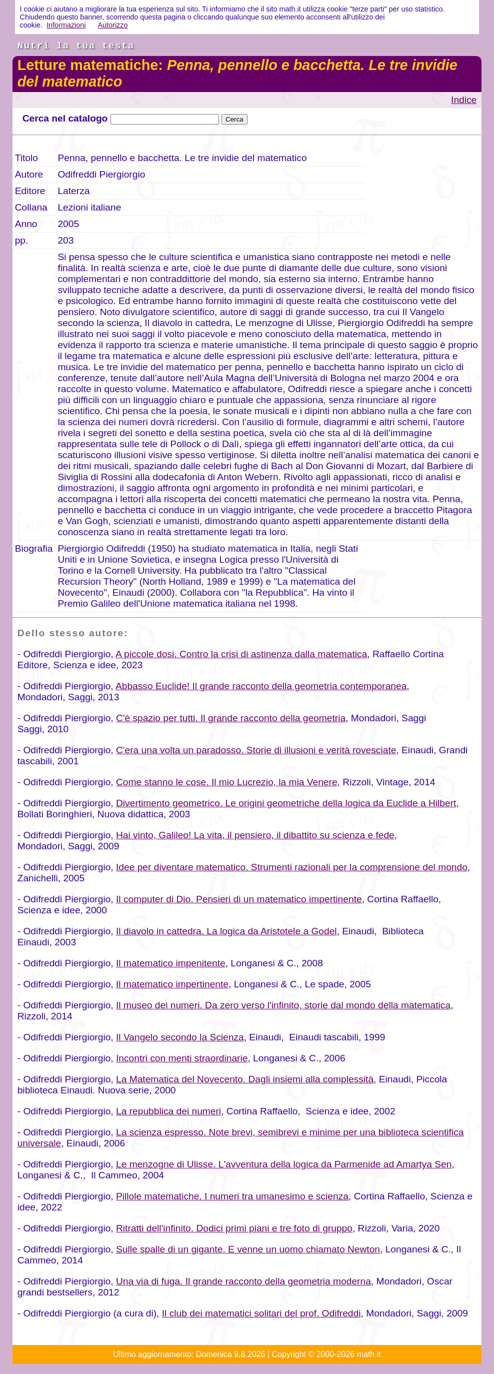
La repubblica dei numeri (168, 1111)
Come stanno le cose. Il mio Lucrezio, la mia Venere (227, 782)
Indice (463, 100)
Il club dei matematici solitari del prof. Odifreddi (261, 1313)
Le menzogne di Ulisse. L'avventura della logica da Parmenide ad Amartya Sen (284, 1164)
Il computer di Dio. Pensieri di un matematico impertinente (239, 899)
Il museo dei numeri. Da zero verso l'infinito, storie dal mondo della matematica (283, 1005)
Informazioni (66, 25)
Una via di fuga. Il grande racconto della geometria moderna (243, 1281)
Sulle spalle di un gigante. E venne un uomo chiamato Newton (248, 1249)
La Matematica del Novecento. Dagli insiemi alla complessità (245, 1079)
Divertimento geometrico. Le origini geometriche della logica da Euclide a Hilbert (286, 803)
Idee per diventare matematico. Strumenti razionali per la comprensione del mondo (292, 867)
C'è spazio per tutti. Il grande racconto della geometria (231, 718)
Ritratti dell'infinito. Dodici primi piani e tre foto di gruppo (234, 1228)
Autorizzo (113, 25)
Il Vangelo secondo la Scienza (180, 1037)
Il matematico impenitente (171, 963)
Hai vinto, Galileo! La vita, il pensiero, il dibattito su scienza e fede (255, 835)
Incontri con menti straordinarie (182, 1058)
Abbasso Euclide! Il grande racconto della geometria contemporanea (261, 686)
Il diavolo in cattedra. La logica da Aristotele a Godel (226, 931)
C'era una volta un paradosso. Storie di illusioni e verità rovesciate (256, 750)
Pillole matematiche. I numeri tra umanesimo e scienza (232, 1196)
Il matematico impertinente (172, 984)
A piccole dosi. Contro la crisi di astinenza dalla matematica (241, 654)
